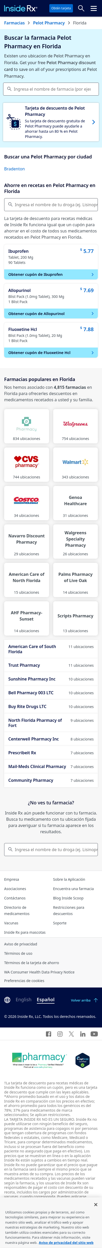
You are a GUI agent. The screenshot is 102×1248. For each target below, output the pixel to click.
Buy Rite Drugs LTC (51, 706)
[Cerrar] (95, 1210)
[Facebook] (48, 1034)
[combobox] (51, 89)
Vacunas (11, 922)
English (23, 999)
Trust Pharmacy (51, 665)
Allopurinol (19, 290)
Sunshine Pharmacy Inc (51, 679)
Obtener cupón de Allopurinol (51, 313)
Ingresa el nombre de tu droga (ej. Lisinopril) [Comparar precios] (56, 205)
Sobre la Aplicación (69, 879)
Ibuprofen (18, 251)
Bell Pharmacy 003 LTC (51, 693)
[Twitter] (71, 1034)
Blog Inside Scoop (68, 898)
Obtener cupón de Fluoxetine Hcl (51, 352)
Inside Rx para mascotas (25, 932)
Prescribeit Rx (51, 753)
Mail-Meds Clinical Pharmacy (51, 766)
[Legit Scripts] (82, 1060)
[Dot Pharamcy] (39, 1060)
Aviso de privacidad (20, 944)
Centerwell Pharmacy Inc (51, 739)
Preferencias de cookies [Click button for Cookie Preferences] (24, 980)
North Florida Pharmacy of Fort (51, 722)
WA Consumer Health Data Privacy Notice (39, 972)
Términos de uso (18, 953)
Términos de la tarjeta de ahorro (31, 962)
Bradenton (14, 169)
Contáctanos (14, 898)
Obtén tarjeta (61, 8)
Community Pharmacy (51, 780)
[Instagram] (60, 1034)
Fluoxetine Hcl (22, 329)
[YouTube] (94, 1034)
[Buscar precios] (81, 8)
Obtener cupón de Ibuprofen (51, 274)
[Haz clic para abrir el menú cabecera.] (94, 8)
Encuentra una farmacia (73, 888)
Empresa (11, 879)
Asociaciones (15, 888)
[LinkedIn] (82, 1034)
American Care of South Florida (51, 649)
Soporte (60, 922)
